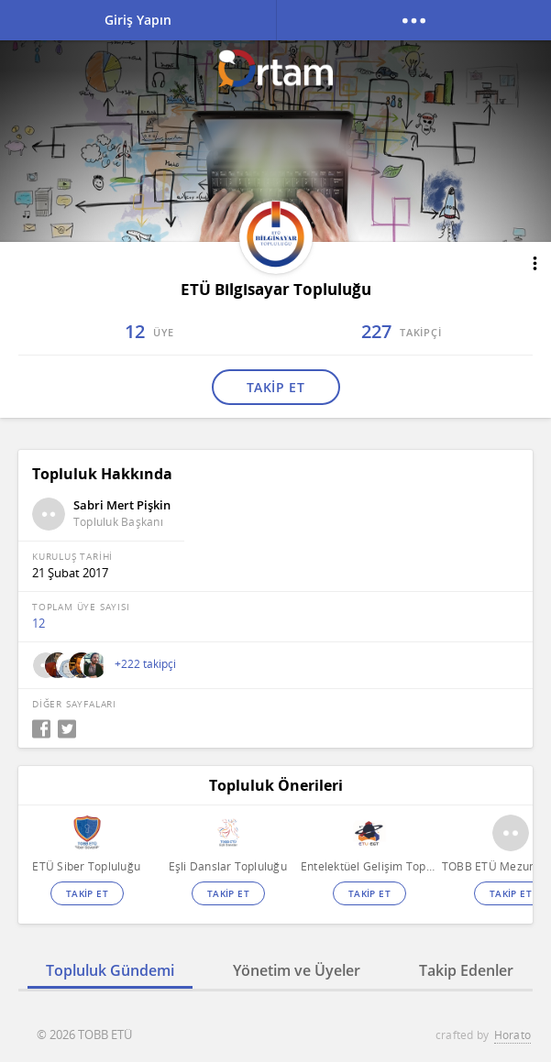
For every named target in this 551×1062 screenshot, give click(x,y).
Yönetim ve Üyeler (296, 970)
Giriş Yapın (138, 19)
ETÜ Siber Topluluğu (86, 866)
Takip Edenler (466, 970)
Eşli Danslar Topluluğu (228, 866)
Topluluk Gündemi (110, 970)
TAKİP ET (275, 387)
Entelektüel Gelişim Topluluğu (369, 866)
